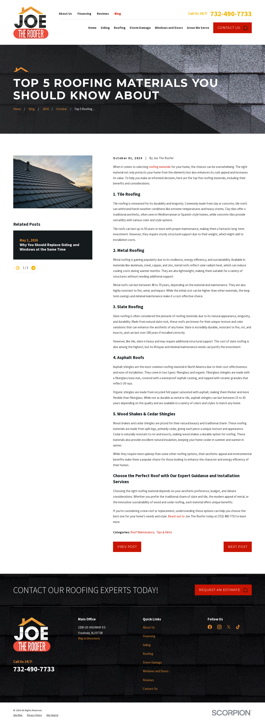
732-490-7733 (231, 13)
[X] (228, 627)
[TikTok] (238, 627)
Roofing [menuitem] (119, 28)
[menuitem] (18, 715)
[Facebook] (210, 627)
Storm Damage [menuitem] (140, 28)
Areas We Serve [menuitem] (198, 28)
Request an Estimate (223, 590)
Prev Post (127, 547)
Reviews (103, 14)
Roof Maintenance (142, 532)
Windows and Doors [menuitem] (169, 28)
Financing (84, 14)
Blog (117, 14)
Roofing (148, 654)
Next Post (238, 547)
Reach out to (176, 516)
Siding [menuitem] (105, 28)
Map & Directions (89, 638)
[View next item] (33, 268)
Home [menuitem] (92, 28)
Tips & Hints (164, 532)
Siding (147, 645)
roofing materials (160, 167)
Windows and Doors (156, 671)
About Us (65, 14)
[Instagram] (219, 627)
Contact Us (232, 28)
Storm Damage (152, 662)
